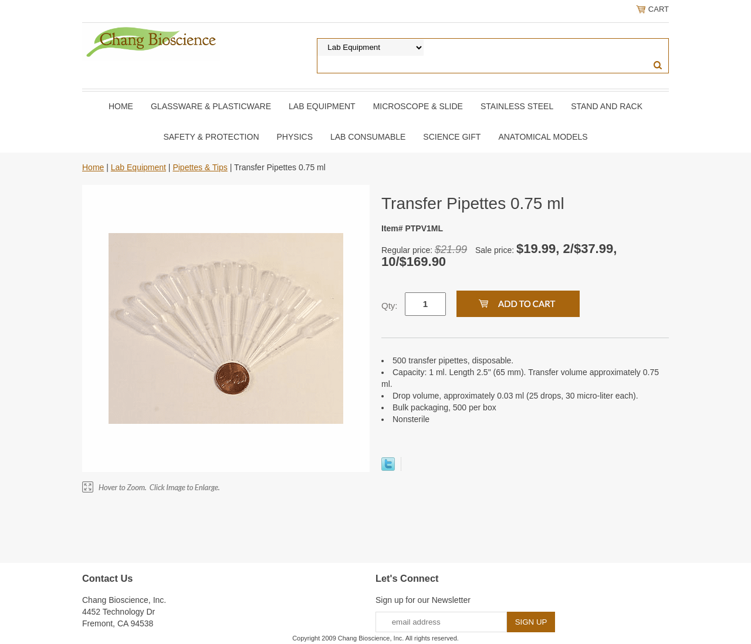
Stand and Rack (606, 106)
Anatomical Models (542, 136)
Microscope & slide (418, 106)
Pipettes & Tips (199, 167)
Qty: (389, 306)
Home (121, 106)
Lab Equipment (322, 106)
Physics (295, 136)
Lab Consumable (367, 136)
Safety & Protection (211, 136)
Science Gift (452, 136)
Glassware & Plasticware (211, 106)
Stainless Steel (517, 106)
